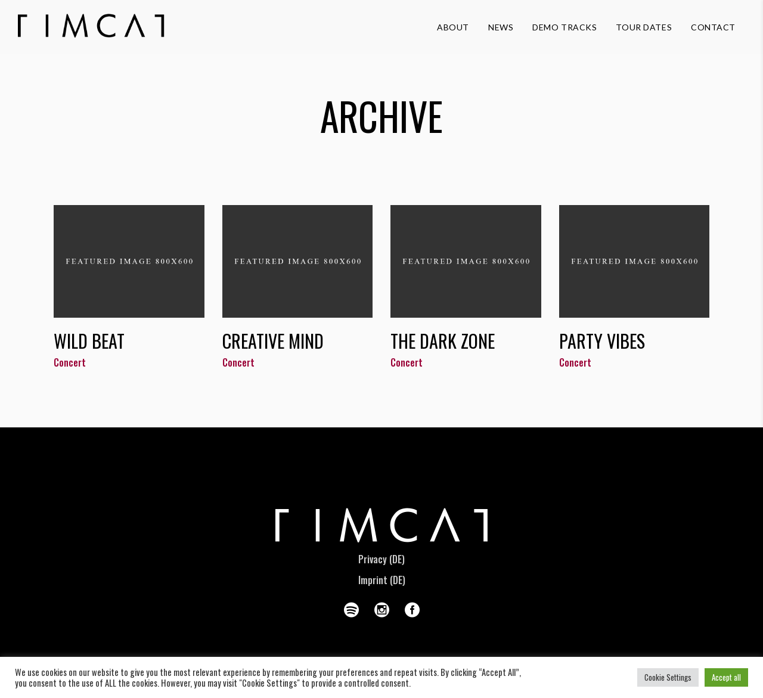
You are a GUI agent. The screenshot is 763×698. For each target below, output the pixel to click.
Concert (70, 362)
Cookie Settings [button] (667, 677)
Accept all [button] (726, 677)
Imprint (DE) (381, 580)
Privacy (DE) (381, 559)
